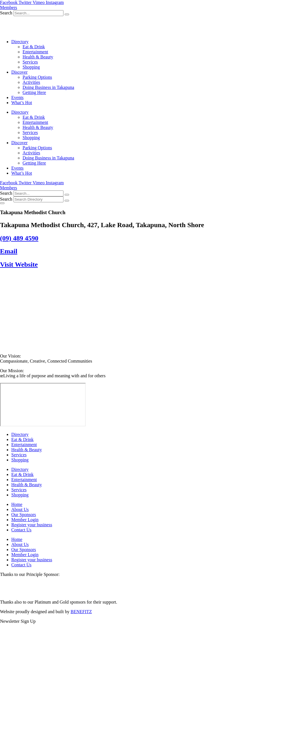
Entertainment (35, 51)
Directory (19, 41)
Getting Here (34, 92)
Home (16, 504)
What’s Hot (21, 102)
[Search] (67, 14)
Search (6, 12)
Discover (19, 72)
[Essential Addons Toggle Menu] (2, 203)
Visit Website (19, 264)
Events (17, 97)
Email (8, 251)
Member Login (24, 519)
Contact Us (21, 529)
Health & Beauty (38, 56)
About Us (20, 509)
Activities (31, 82)
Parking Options (37, 77)
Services (30, 62)
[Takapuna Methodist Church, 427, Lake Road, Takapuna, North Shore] (43, 404)
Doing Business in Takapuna (48, 87)
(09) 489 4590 (19, 238)
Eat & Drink (34, 46)
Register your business (31, 524)
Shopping (31, 67)
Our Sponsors (23, 514)
